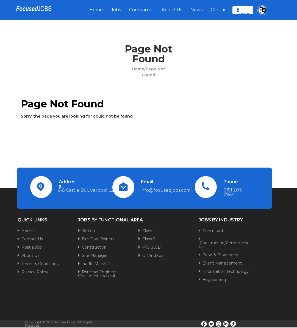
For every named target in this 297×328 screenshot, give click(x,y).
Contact (219, 9)
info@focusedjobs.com (166, 190)
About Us (172, 9)
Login (244, 14)
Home (96, 9)
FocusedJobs (65, 322)
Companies (141, 9)
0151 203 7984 (232, 192)
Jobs (116, 9)
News (196, 9)
